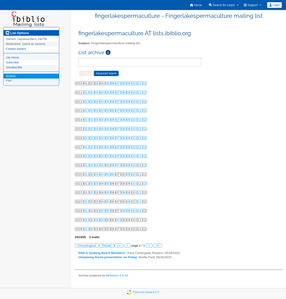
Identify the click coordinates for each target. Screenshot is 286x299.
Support (251, 5)
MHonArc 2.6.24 (117, 275)
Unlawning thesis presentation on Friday (107, 257)
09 (129, 83)
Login (274, 5)
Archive (10, 76)
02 (92, 92)
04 (102, 92)
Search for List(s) (222, 5)
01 (86, 92)
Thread (107, 245)
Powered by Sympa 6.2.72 (146, 292)
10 (134, 83)
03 (97, 92)
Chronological (87, 245)
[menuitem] (195, 5)
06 (113, 83)
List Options (17, 33)
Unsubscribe (14, 67)
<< (119, 245)
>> (157, 245)
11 (140, 83)
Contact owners (16, 48)
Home (196, 5)
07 (118, 83)
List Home (12, 57)
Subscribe (12, 62)
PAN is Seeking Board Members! (101, 253)
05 (108, 83)
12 (144, 83)
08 (124, 83)
